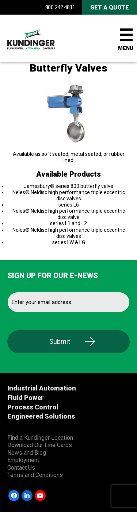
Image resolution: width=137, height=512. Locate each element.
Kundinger (43, 38)
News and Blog (26, 452)
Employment (23, 460)
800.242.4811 (60, 7)
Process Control (32, 407)
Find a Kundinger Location (40, 437)
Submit (59, 341)
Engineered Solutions (41, 416)
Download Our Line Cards (39, 445)
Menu (125, 48)
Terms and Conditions (35, 474)
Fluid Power (25, 397)
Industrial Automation (41, 388)
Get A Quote (109, 7)
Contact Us (21, 467)
